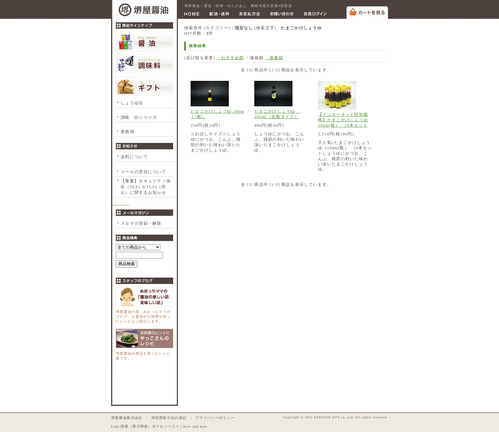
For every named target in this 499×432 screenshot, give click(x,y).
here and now (195, 426)
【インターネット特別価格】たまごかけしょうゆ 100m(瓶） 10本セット (343, 120)
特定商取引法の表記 (169, 418)
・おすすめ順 (230, 57)
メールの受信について (143, 171)
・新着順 (274, 57)
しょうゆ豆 (132, 103)
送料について (134, 156)
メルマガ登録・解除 (141, 223)
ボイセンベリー (165, 426)
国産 (125, 426)
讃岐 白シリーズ (139, 117)
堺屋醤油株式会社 (126, 418)
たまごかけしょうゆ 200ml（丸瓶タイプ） (277, 114)
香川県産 (140, 426)
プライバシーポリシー (215, 418)
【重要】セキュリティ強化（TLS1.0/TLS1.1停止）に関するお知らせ (146, 187)
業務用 (127, 131)
